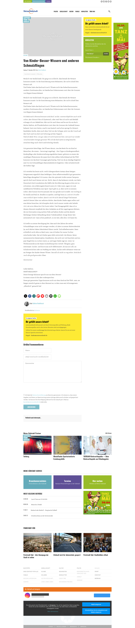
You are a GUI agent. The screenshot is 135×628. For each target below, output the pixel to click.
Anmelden (106, 53)
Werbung (98, 578)
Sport (97, 571)
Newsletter (84, 11)
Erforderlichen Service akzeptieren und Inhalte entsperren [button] (96, 611)
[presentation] (37, 388)
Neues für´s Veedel (36, 504)
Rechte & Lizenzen (61, 626)
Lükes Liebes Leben (47, 581)
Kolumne (25, 55)
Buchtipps (26, 568)
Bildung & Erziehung (29, 578)
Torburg (26, 457)
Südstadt (98, 575)
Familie (77, 11)
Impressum (83, 626)
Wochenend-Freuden (91, 57)
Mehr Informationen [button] (52, 611)
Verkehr (79, 580)
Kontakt (51, 626)
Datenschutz (73, 626)
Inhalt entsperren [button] (96, 604)
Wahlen (97, 568)
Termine (48, 1)
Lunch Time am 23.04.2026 (39, 499)
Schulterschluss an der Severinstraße (42, 516)
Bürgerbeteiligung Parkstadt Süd (83, 572)
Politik (56, 11)
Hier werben (27, 1)
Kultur (71, 11)
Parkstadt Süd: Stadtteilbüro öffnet (95, 555)
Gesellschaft (64, 11)
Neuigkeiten (63, 571)
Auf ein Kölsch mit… (47, 578)
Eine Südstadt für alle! (30, 571)
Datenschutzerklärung (39, 395)
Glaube (43, 571)
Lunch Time (88, 50)
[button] (25, 296)
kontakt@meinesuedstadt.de (31, 402)
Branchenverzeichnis (38, 1)
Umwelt (79, 576)
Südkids (25, 581)
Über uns (92, 11)
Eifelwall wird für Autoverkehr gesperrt (67, 555)
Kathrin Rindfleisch (42, 70)
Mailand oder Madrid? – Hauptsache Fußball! (44, 510)
